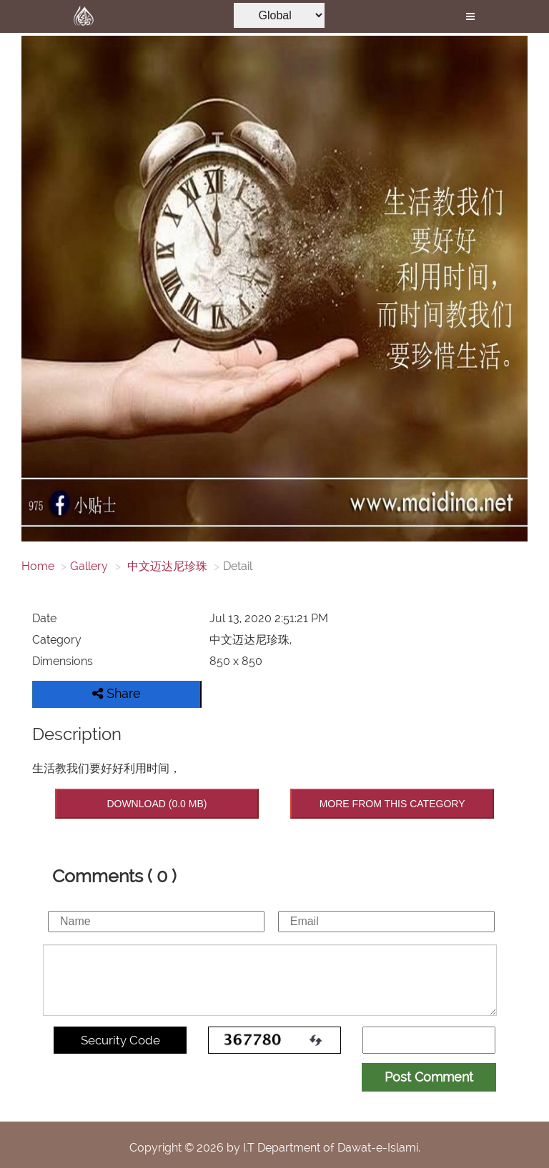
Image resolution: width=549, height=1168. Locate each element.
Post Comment (429, 1076)
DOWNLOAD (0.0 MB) (157, 803)
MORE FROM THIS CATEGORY (392, 803)
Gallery (89, 566)
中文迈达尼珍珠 (165, 566)
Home (37, 566)
